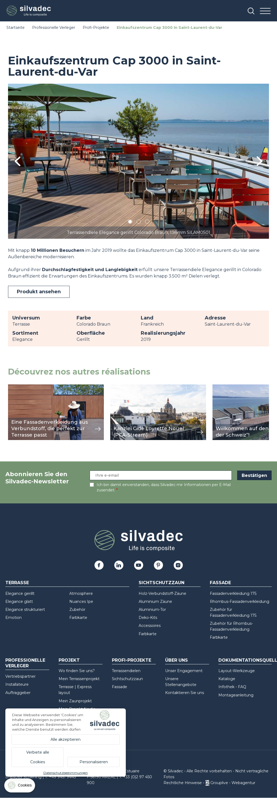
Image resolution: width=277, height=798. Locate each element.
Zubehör (77, 609)
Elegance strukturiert (25, 609)
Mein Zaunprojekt (75, 701)
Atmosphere (81, 593)
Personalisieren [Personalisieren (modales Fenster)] (93, 762)
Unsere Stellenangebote (180, 681)
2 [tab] (138, 222)
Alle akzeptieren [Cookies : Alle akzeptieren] (66, 739)
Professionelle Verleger (53, 27)
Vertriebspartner (20, 676)
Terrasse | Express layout (75, 689)
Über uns (176, 660)
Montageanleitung (235, 695)
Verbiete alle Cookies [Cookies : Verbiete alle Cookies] (37, 757)
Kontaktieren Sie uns (184, 692)
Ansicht (16, 387)
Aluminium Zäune (155, 601)
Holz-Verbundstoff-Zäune (162, 593)
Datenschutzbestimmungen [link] (65, 773)
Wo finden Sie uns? (77, 670)
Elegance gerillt (20, 593)
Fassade (220, 582)
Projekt (69, 660)
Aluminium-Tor (152, 609)
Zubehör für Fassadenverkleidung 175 (233, 612)
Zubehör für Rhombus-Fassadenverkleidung (231, 626)
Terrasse (17, 582)
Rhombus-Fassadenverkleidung (239, 601)
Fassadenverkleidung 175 (233, 593)
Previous (17, 161)
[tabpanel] (138, 161)
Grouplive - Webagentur (232, 782)
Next (259, 161)
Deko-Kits (148, 617)
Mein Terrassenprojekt (79, 678)
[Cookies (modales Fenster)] (20, 786)
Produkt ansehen (39, 292)
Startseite (15, 27)
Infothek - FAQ (232, 686)
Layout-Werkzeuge (236, 670)
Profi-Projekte (96, 27)
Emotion (13, 617)
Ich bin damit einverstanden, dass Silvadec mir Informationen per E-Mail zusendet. (164, 487)
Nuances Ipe (81, 601)
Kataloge (226, 678)
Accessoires (150, 625)
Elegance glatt (19, 601)
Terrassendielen (126, 670)
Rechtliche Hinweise (183, 782)
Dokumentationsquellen (245, 660)
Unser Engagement (184, 670)
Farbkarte (78, 617)
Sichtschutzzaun (161, 582)
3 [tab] (147, 222)
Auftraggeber (18, 692)
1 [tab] (130, 222)
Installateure (17, 684)
